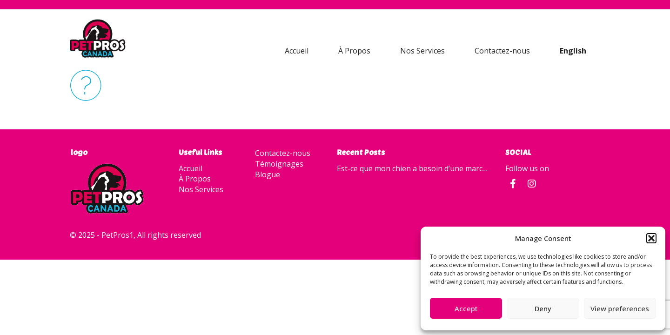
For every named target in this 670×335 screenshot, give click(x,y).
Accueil (296, 51)
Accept (466, 308)
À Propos (354, 51)
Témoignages (279, 164)
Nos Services (422, 51)
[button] (651, 238)
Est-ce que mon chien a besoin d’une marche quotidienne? (414, 168)
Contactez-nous (502, 51)
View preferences (619, 308)
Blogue (267, 174)
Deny (543, 308)
